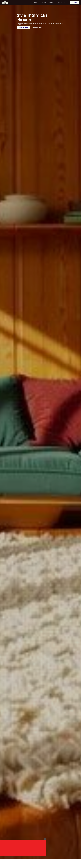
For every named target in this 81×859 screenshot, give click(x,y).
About (59, 2)
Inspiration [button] (51, 2)
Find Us (65, 2)
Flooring (36, 2)
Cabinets (43, 2)
